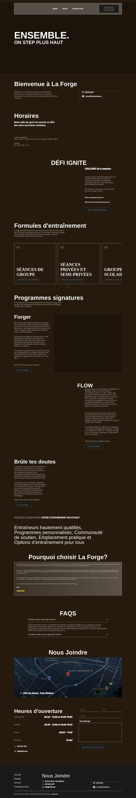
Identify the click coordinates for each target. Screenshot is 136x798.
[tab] (67, 287)
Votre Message (84, 722)
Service (65, 9)
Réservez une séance (29, 280)
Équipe (55, 9)
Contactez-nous (77, 9)
